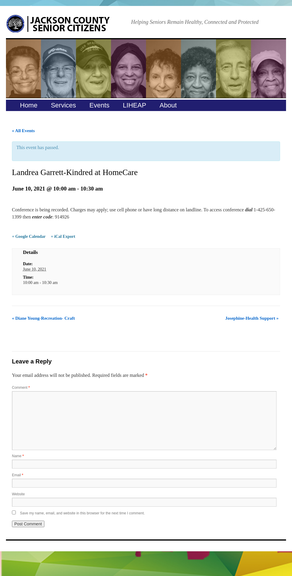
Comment (21, 387)
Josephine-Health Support (252, 318)
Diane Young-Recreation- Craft (43, 318)
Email (17, 475)
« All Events (23, 130)
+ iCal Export (63, 236)
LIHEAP (134, 105)
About (168, 105)
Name (18, 456)
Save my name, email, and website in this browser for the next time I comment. (82, 513)
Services (63, 105)
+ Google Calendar (29, 236)
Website (18, 494)
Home (29, 105)
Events (99, 105)
